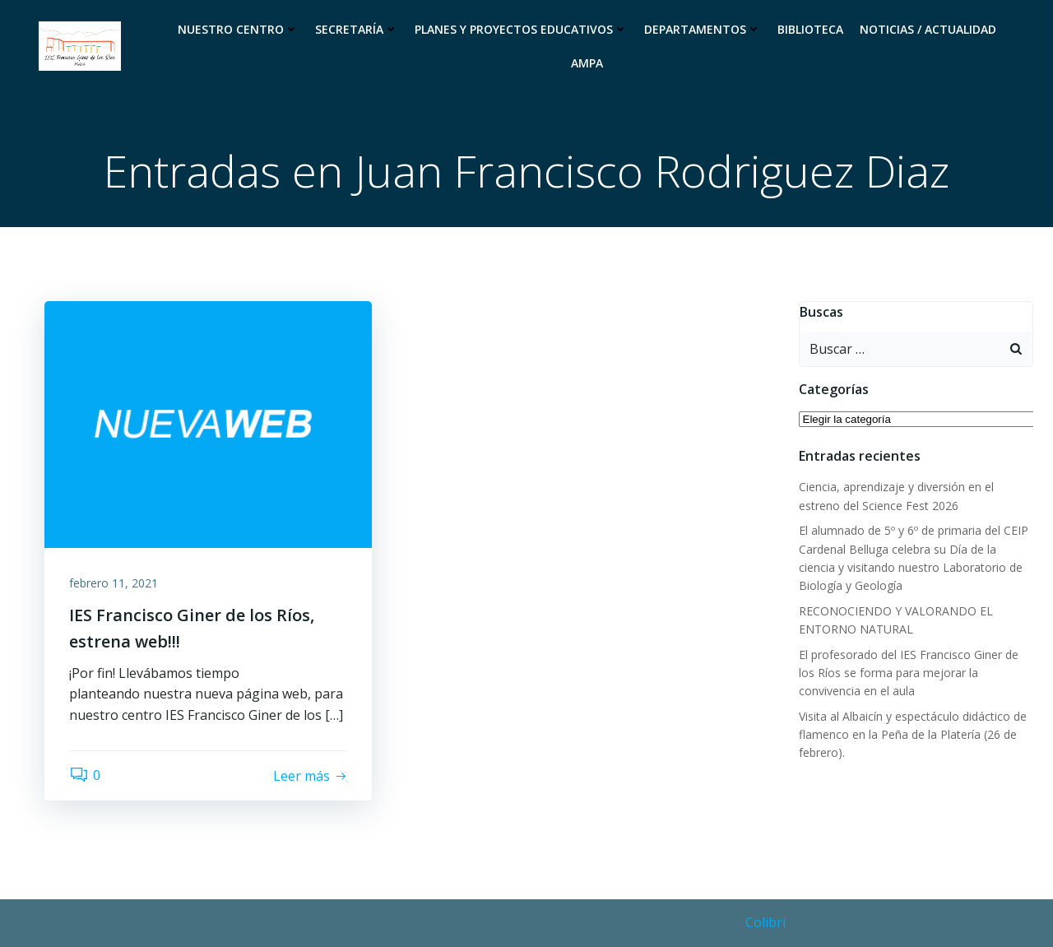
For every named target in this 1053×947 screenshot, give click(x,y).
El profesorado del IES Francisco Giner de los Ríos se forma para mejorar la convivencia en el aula (908, 673)
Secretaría (356, 29)
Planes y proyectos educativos (521, 29)
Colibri (765, 922)
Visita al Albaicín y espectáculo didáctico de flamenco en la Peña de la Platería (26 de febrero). (913, 734)
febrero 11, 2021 (113, 583)
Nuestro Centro (238, 29)
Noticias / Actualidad (928, 29)
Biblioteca (810, 29)
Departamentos (702, 29)
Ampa (587, 63)
